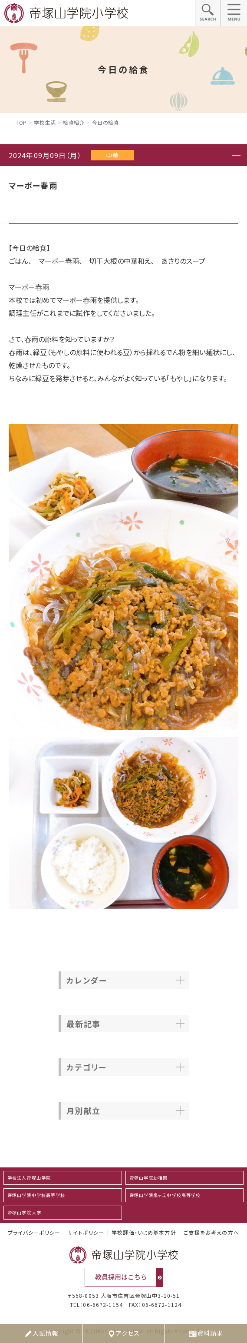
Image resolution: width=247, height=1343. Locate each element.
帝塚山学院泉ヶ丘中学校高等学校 (165, 1195)
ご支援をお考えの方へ (211, 1232)
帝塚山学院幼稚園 (148, 1177)
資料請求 (205, 1333)
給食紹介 (74, 122)
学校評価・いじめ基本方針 (144, 1232)
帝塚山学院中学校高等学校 (36, 1195)
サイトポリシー (86, 1232)
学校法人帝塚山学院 (29, 1177)
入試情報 (41, 1333)
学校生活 (45, 122)
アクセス (123, 1333)
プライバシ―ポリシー (34, 1232)
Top (21, 122)
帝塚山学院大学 (24, 1212)
